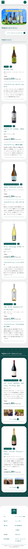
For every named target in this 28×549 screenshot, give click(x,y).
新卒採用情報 (6, 539)
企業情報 (5, 534)
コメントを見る (14, 419)
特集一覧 (5, 525)
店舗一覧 (5, 521)
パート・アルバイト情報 (20, 516)
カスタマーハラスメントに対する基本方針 (20, 540)
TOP (5, 516)
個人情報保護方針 (18, 525)
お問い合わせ (17, 534)
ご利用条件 (17, 530)
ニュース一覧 (17, 521)
